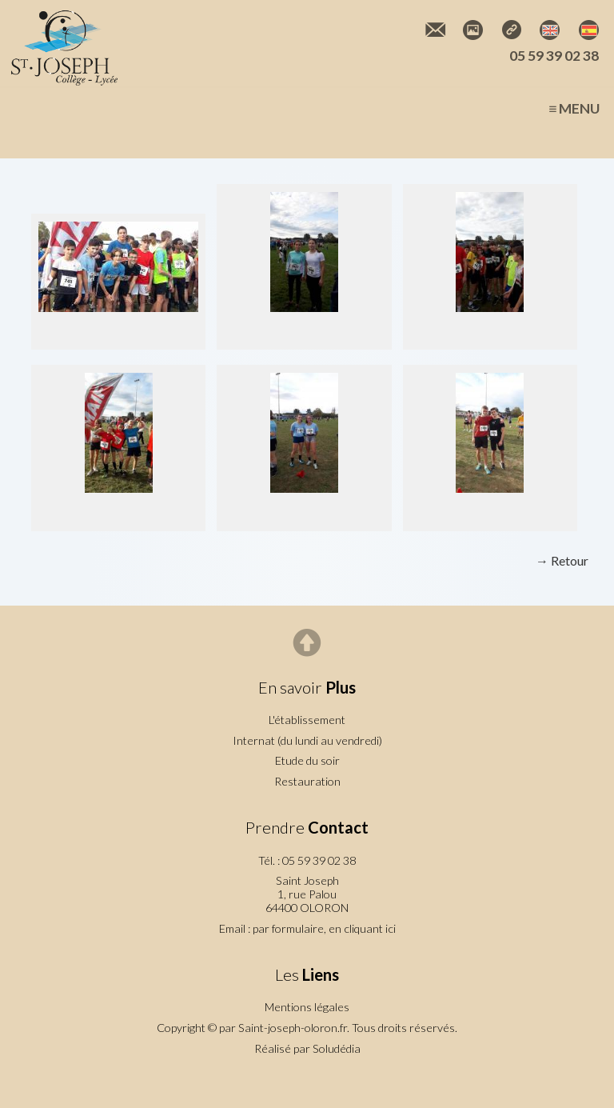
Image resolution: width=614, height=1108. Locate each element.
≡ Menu (574, 108)
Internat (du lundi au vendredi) (307, 740)
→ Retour (562, 560)
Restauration (307, 781)
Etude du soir (307, 760)
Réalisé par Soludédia (307, 1048)
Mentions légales (307, 1007)
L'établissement (307, 719)
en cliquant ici (362, 928)
